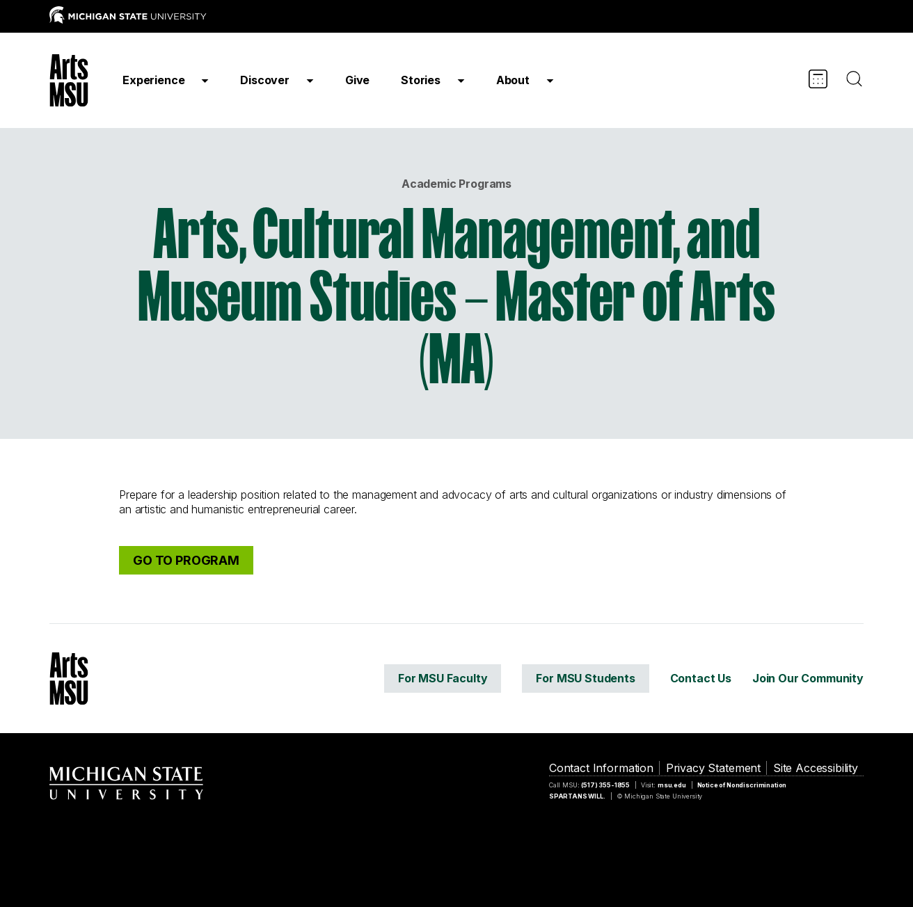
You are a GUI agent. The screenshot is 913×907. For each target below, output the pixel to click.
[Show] (205, 80)
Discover (264, 80)
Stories (420, 80)
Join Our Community (808, 678)
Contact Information (601, 768)
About (513, 80)
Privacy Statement (713, 768)
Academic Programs (456, 184)
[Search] (854, 79)
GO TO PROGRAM (186, 560)
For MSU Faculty (443, 678)
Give (357, 80)
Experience (153, 80)
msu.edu (672, 785)
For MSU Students (585, 678)
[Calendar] (818, 79)
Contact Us (700, 678)
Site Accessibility (815, 768)
